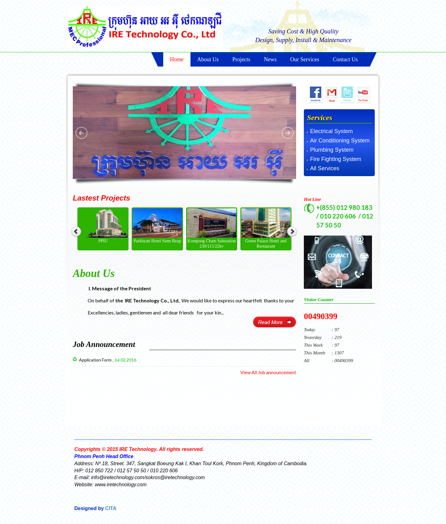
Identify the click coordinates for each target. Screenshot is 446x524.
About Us (208, 59)
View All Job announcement (268, 372)
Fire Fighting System (335, 159)
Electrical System (331, 131)
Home (177, 59)
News (270, 59)
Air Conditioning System (339, 140)
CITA (110, 508)
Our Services (304, 59)
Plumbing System (331, 150)
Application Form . (107, 359)
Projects (241, 59)
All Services (324, 168)
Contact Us (345, 59)
